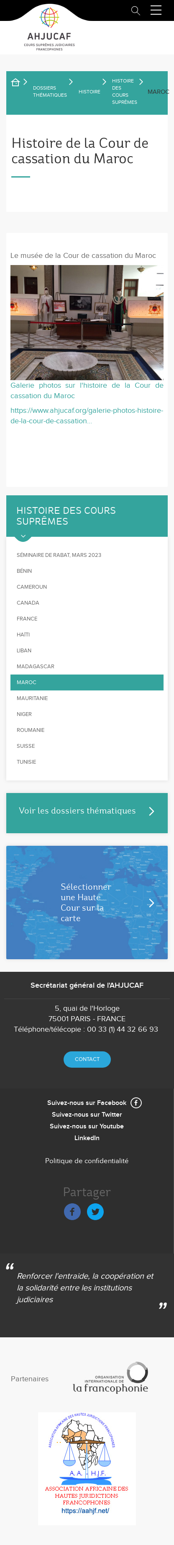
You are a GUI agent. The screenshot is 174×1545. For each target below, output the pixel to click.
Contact (87, 1059)
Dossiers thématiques (50, 91)
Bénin (24, 571)
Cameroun (32, 587)
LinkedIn (87, 1138)
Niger (24, 714)
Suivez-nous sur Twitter (87, 1115)
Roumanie (30, 730)
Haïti (23, 634)
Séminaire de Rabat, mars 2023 (59, 555)
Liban (24, 650)
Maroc (26, 682)
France (27, 618)
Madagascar (35, 666)
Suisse (26, 746)
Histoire (89, 92)
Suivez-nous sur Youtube (87, 1126)
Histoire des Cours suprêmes (124, 91)
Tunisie (26, 762)
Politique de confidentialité (87, 1161)
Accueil (21, 83)
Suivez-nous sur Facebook (86, 1103)
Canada (28, 603)
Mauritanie (32, 698)
